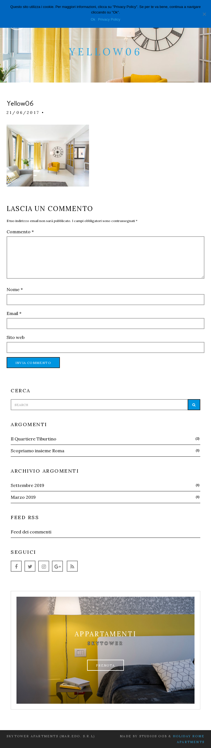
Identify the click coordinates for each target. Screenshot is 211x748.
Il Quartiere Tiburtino (33, 439)
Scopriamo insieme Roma (37, 450)
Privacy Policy (109, 19)
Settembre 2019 (27, 485)
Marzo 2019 (23, 497)
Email (14, 313)
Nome (15, 289)
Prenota (105, 665)
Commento (20, 231)
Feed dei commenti (31, 532)
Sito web (15, 337)
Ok (93, 19)
